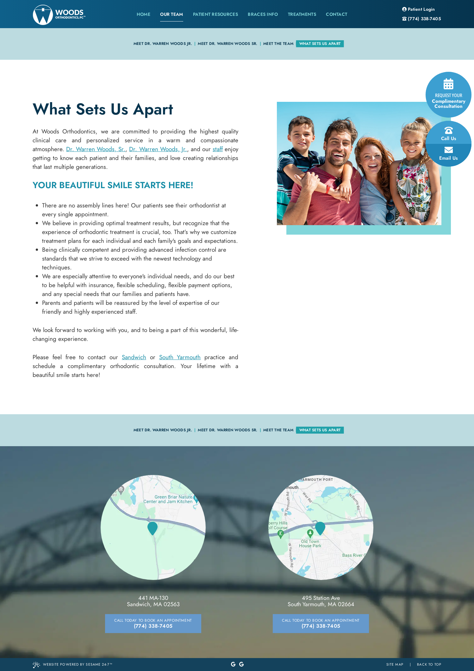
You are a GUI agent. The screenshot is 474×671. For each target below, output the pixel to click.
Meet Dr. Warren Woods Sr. (227, 43)
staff (218, 149)
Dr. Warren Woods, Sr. (95, 149)
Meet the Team (278, 43)
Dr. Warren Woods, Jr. (158, 149)
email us (448, 154)
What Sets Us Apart (319, 43)
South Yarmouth (180, 357)
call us (448, 134)
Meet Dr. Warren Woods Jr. (163, 43)
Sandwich (134, 357)
